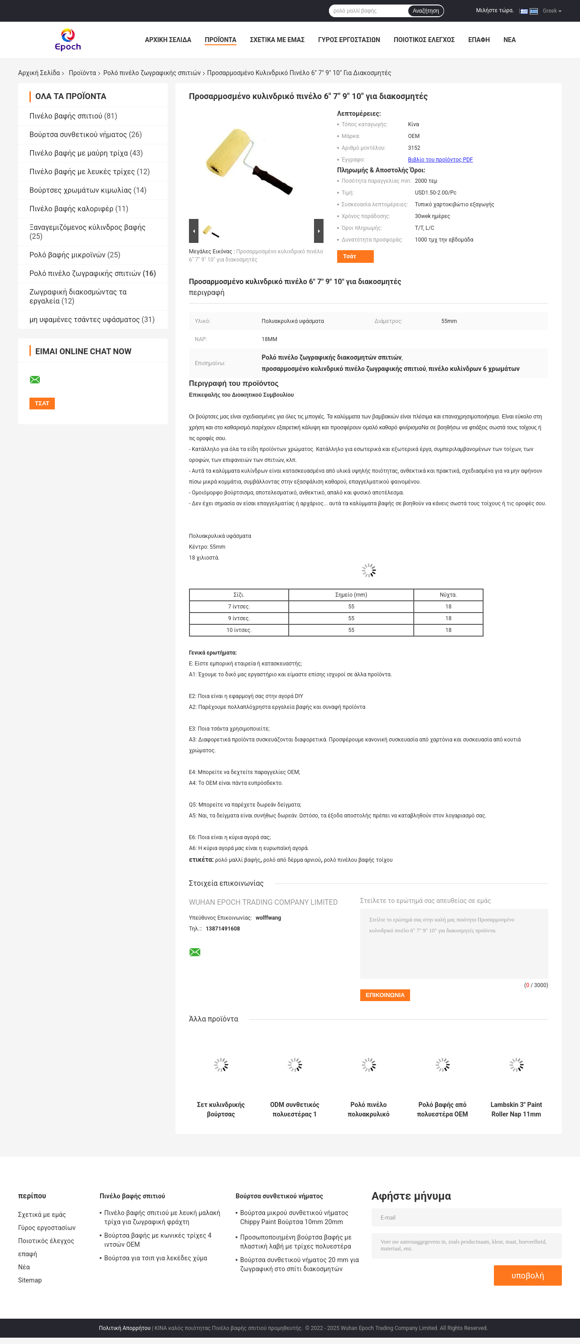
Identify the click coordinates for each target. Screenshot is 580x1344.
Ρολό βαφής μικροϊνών (67, 255)
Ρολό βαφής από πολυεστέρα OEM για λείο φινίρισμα (442, 1109)
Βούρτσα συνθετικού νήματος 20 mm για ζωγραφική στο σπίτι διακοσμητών (299, 1264)
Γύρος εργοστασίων (349, 39)
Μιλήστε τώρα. (495, 10)
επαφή (479, 39)
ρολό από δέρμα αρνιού (292, 860)
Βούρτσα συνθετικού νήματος (78, 134)
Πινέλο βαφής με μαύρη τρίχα (78, 153)
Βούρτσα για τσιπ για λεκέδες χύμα (155, 1258)
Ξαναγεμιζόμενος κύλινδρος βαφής (87, 227)
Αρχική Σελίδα (168, 39)
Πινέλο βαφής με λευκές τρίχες (82, 171)
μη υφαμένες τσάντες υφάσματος (84, 319)
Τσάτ (349, 256)
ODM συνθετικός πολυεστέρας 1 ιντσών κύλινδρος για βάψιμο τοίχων (294, 1109)
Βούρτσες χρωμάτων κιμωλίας (80, 190)
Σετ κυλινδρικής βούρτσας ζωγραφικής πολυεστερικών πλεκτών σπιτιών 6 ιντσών (220, 1109)
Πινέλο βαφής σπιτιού (65, 116)
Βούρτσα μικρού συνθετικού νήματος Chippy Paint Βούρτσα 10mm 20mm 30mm (294, 1218)
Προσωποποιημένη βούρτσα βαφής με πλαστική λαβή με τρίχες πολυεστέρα (296, 1242)
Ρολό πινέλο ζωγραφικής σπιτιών (152, 72)
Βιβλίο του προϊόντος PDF (440, 160)
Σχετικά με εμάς (277, 39)
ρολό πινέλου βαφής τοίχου (358, 860)
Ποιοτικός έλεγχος (424, 39)
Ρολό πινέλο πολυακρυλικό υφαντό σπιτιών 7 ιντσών (369, 1109)
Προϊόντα (221, 39)
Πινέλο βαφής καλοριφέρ (71, 208)
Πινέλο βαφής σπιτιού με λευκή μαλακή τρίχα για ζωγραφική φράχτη (162, 1217)
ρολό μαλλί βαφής (238, 860)
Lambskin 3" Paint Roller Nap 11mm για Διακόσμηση (516, 1109)
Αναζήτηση (426, 11)
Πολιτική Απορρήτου (124, 1328)
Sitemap (30, 1280)
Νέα (509, 39)
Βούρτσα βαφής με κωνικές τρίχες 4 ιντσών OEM (158, 1240)
